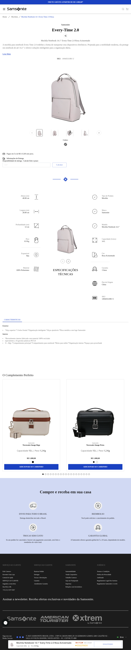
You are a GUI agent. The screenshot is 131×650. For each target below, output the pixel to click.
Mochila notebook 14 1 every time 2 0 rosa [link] (37, 17)
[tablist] (65, 320)
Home (5, 17)
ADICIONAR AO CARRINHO (31, 467)
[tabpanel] (65, 345)
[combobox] (121, 637)
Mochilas (14, 17)
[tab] (12, 320)
